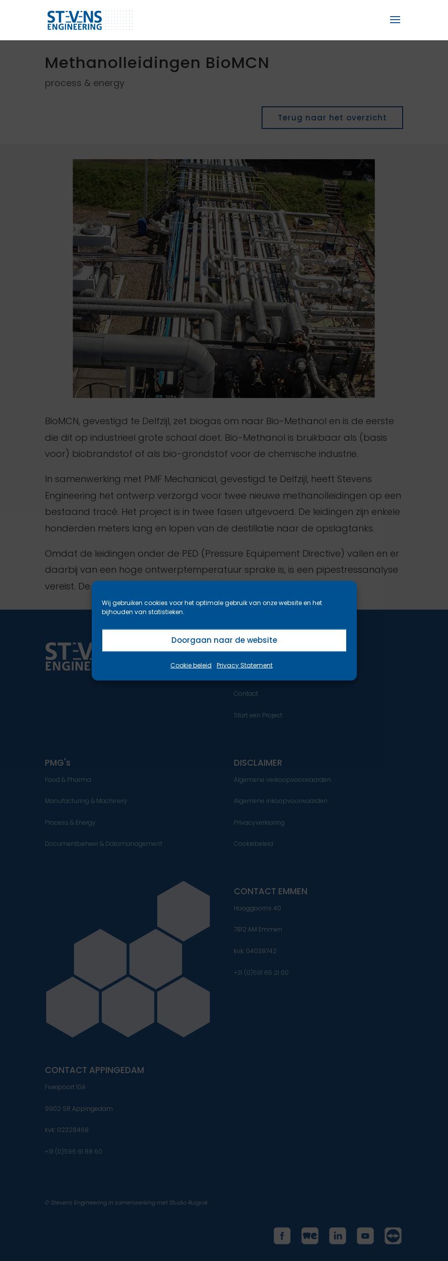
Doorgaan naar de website (224, 640)
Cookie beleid (191, 664)
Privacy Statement (245, 664)
